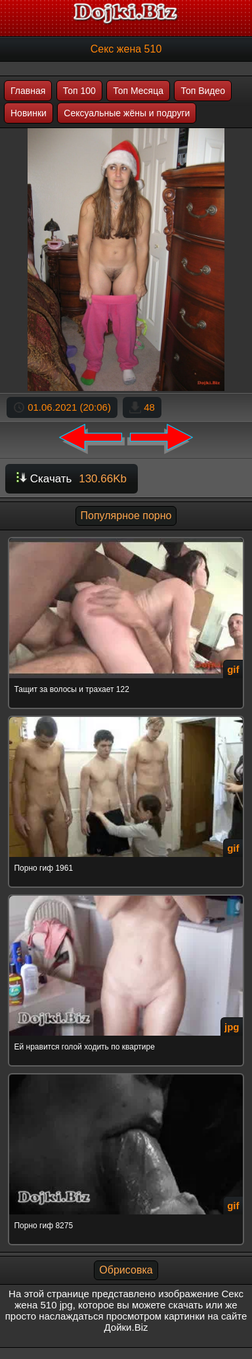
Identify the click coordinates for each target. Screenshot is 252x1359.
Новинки (28, 113)
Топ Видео (202, 90)
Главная (27, 90)
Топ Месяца (138, 90)
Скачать (71, 479)
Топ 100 (79, 90)
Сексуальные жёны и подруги (127, 113)
